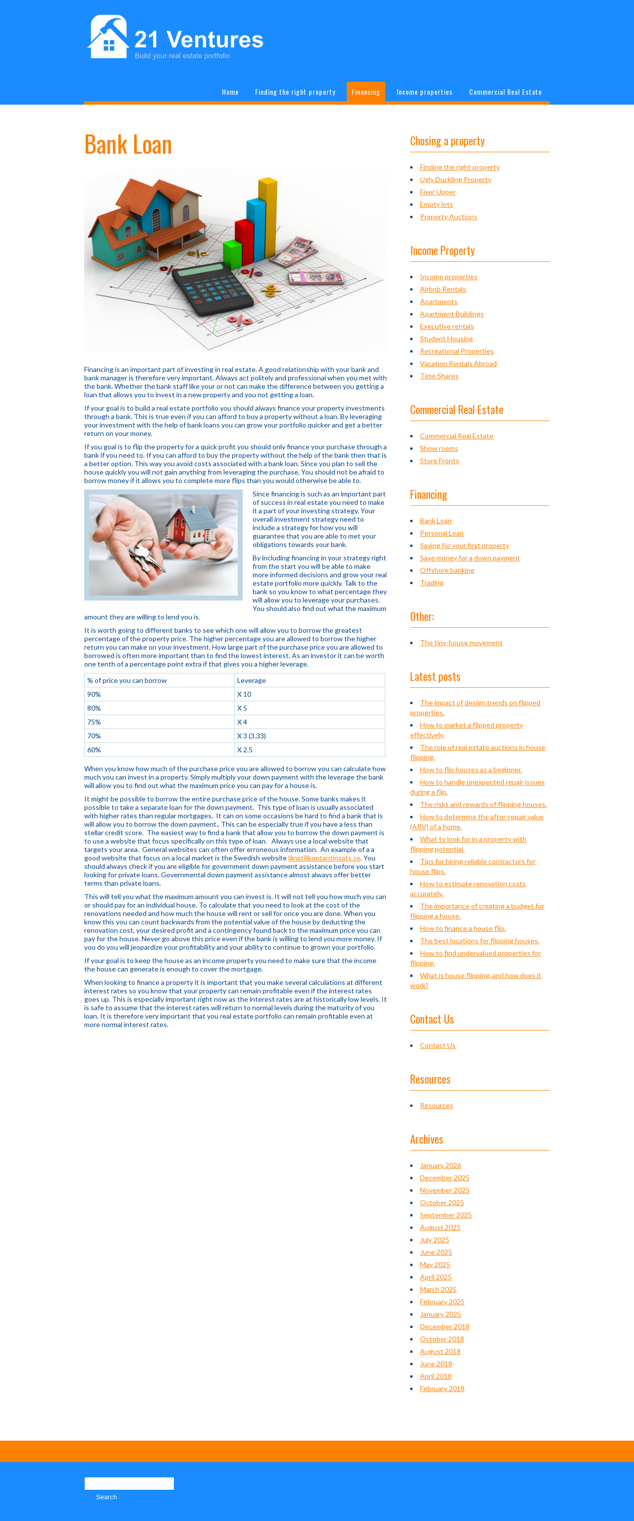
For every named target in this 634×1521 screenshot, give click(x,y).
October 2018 (442, 1339)
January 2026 (440, 1165)
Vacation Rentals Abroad (458, 363)
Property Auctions (448, 216)
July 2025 (434, 1239)
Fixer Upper (438, 191)
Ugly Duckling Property (455, 179)
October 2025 (442, 1202)
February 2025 (442, 1301)
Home (230, 91)
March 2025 (438, 1289)
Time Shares (439, 375)
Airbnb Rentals (443, 289)
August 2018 (440, 1351)
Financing (366, 91)
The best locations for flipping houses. (479, 940)
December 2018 (445, 1326)
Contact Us (438, 1045)
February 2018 (442, 1388)
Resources (436, 1105)
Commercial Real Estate (505, 91)
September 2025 (446, 1215)
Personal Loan (442, 533)
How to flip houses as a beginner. (471, 769)
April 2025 (436, 1277)
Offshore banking (447, 570)
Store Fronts (439, 460)
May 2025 (435, 1264)
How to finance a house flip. (463, 928)
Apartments (439, 301)
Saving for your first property (464, 545)
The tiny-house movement (461, 642)
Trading (432, 582)
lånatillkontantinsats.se (324, 857)
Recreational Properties (457, 351)
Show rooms (439, 448)
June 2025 (436, 1252)
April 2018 (436, 1376)
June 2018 (436, 1363)
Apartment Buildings (452, 313)
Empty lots (436, 204)
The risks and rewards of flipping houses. (483, 804)
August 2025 (440, 1227)
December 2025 (445, 1177)
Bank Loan (436, 520)
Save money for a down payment (470, 557)
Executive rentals (447, 326)
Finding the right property (295, 91)
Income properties (425, 91)
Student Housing (446, 338)
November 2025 (445, 1190)
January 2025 (440, 1314)
